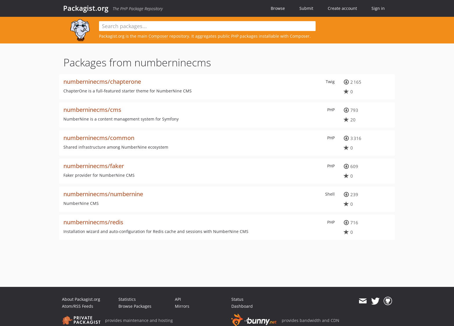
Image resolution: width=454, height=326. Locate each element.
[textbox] (207, 26)
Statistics (127, 299)
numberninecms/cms (92, 110)
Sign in (378, 8)
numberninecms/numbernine (103, 194)
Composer (158, 36)
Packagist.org (85, 8)
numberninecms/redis (93, 222)
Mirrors (182, 306)
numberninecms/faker (93, 166)
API (178, 299)
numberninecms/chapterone (102, 81)
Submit (306, 8)
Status (237, 299)
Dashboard (242, 306)
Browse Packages (134, 306)
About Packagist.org (81, 299)
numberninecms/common (98, 138)
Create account (342, 8)
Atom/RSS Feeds (77, 306)
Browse (278, 8)
